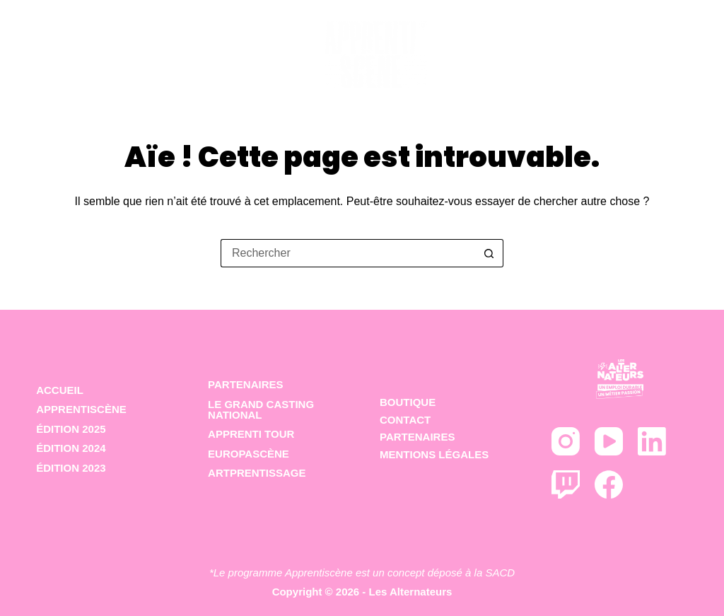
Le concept (177, 46)
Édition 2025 (70, 429)
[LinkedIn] (652, 441)
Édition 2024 (70, 448)
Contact (405, 420)
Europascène (248, 453)
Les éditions (308, 46)
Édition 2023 (70, 468)
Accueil (68, 46)
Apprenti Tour (251, 434)
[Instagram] (565, 441)
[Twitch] (565, 484)
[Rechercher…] (348, 253)
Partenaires (630, 46)
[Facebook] (609, 484)
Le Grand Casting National (261, 409)
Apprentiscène (81, 409)
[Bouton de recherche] (489, 253)
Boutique (408, 402)
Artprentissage (256, 472)
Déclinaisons (505, 46)
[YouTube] (609, 441)
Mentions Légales (434, 454)
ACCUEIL (59, 390)
